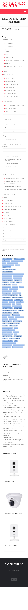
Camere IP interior (7, 221)
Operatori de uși (7, 203)
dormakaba (17, 265)
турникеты (19, 282)
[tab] (5, 409)
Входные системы (8, 101)
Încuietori (7, 54)
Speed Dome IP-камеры (17, 297)
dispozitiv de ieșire (16, 314)
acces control (11, 316)
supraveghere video (7, 332)
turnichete (5, 288)
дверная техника (13, 319)
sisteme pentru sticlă (7, 344)
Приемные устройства (7, 340)
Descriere (5, 409)
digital (16, 340)
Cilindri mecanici (9, 46)
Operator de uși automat (8, 299)
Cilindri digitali (9, 43)
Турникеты (8, 119)
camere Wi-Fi (5, 282)
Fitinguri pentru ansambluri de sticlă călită (14, 240)
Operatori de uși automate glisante (12, 206)
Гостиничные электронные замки (10, 295)
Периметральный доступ (11, 156)
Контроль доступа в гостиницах (13, 131)
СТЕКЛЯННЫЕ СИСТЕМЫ (9, 174)
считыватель (15, 286)
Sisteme (5, 197)
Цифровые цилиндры (11, 166)
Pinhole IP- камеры (7, 347)
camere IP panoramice (7, 258)
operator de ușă (20, 301)
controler (16, 327)
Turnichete (6, 212)
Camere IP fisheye (8, 218)
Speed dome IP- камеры (11, 84)
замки (13, 303)
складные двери (6, 314)
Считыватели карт (18, 299)
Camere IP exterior (6, 284)
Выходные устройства (7, 271)
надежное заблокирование (8, 329)
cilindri (4, 262)
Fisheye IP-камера (6, 293)
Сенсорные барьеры (10, 116)
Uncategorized (7, 71)
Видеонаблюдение (8, 74)
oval (20, 295)
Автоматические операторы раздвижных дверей (13, 273)
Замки (6, 150)
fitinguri (4, 316)
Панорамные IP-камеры (11, 96)
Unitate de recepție (16, 293)
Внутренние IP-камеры (11, 90)
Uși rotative (6, 215)
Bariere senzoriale (8, 200)
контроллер (5, 338)
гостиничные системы (7, 334)
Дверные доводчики (10, 139)
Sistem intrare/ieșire (7, 278)
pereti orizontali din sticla (8, 265)
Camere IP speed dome (9, 233)
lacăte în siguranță (18, 308)
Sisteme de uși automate (9, 209)
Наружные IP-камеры (10, 93)
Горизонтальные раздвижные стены (14, 178)
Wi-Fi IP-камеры (9, 87)
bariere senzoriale (6, 306)
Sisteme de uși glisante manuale (11, 246)
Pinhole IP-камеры (10, 81)
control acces (15, 332)
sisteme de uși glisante (7, 280)
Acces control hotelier (9, 194)
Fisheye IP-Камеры (10, 78)
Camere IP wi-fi (7, 237)
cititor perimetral (18, 280)
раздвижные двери (7, 321)
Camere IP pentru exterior (10, 227)
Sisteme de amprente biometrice (13, 66)
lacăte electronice (6, 286)
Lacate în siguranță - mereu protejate (14, 60)
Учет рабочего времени (11, 163)
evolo (16, 334)
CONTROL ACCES (7, 39)
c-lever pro (5, 319)
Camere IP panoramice (9, 224)
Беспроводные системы (11, 128)
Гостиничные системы (9, 124)
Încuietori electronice (7, 312)
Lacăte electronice (10, 57)
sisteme (21, 286)
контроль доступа (17, 336)
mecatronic (12, 282)
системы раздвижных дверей (9, 269)
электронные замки (13, 288)
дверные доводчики (7, 291)
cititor (15, 291)
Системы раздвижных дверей (13, 186)
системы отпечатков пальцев (9, 342)
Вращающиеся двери (10, 108)
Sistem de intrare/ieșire (15, 338)
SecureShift (21, 310)
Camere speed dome (17, 321)
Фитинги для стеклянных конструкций (15, 189)
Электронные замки (10, 169)
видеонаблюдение (17, 278)
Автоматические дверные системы (14, 105)
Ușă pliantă (5, 325)
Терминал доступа (19, 316)
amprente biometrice (7, 275)
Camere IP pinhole (8, 230)
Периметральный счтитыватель (9, 310)
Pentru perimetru (9, 63)
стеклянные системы (7, 327)
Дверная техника (7, 136)
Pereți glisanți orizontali (9, 243)
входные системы (6, 267)
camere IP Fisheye (6, 297)
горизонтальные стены (18, 347)
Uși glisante (5, 301)
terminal (18, 303)
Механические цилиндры (11, 153)
